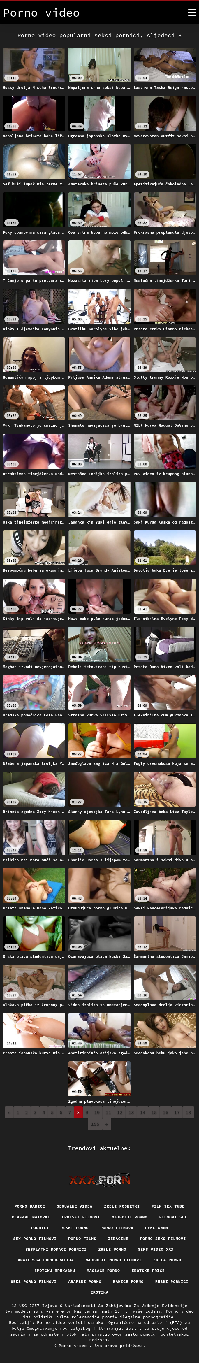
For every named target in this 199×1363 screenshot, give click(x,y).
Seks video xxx (156, 1249)
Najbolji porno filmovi (113, 1259)
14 (142, 1112)
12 (120, 1112)
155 (95, 1124)
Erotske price (148, 1270)
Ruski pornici (172, 1281)
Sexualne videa (75, 1206)
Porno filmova (116, 1227)
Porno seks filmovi (163, 1238)
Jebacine (118, 1238)
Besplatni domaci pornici (56, 1249)
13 (131, 1112)
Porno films (82, 1238)
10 (97, 1112)
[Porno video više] (192, 12)
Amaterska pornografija (46, 1259)
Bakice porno (128, 1281)
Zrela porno (167, 1259)
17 (177, 1112)
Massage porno (103, 1270)
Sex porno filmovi (35, 1238)
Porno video (74, 1345)
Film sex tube (168, 1206)
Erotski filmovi (81, 1217)
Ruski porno (75, 1227)
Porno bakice (30, 1206)
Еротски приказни (54, 1270)
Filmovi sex (173, 1217)
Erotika (99, 1292)
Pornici (40, 1227)
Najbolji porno (129, 1217)
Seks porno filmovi (34, 1281)
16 (165, 1112)
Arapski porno (84, 1281)
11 (108, 1112)
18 (188, 1112)
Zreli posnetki (122, 1206)
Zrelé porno (112, 1249)
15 (154, 1112)
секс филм (156, 1227)
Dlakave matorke (31, 1217)
